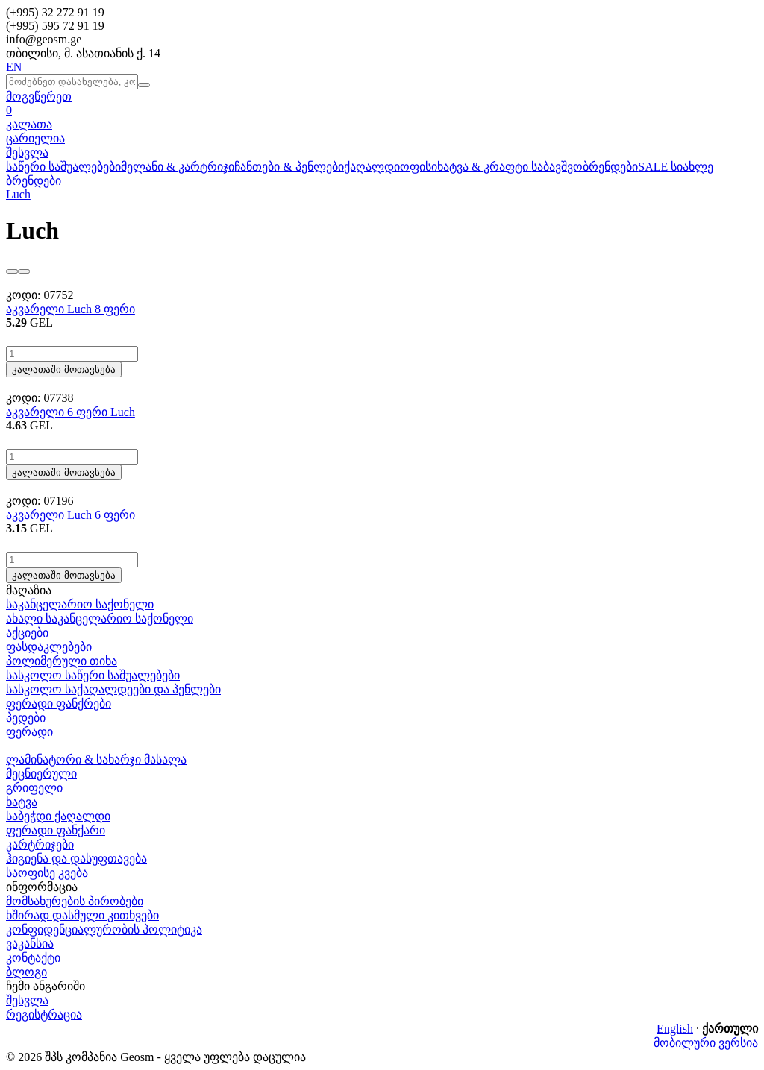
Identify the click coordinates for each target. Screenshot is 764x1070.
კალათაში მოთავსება (64, 369)
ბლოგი (26, 972)
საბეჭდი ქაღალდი (58, 816)
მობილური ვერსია (706, 1042)
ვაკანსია (30, 943)
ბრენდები (610, 166)
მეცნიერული (41, 773)
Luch (18, 194)
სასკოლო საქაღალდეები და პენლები (113, 689)
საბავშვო (557, 166)
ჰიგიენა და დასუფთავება (76, 858)
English (675, 1028)
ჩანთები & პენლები (288, 166)
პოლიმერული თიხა (61, 661)
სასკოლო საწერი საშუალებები (93, 675)
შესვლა (27, 152)
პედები (26, 717)
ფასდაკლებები (49, 647)
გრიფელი (34, 787)
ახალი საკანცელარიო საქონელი (99, 618)
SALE (654, 166)
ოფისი (418, 166)
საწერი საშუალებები (63, 166)
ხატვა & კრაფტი (484, 166)
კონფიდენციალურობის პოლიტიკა (104, 929)
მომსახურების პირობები (74, 901)
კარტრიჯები (40, 844)
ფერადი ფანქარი (55, 830)
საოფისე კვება (47, 872)
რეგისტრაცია (44, 1014)
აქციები (27, 632)
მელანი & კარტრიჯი (177, 166)
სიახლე (692, 166)
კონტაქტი (33, 957)
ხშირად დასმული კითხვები (82, 915)
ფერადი (29, 732)
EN (14, 66)
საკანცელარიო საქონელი (80, 604)
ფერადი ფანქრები (58, 703)
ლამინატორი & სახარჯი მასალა (96, 759)
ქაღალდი (372, 166)
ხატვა (21, 802)
